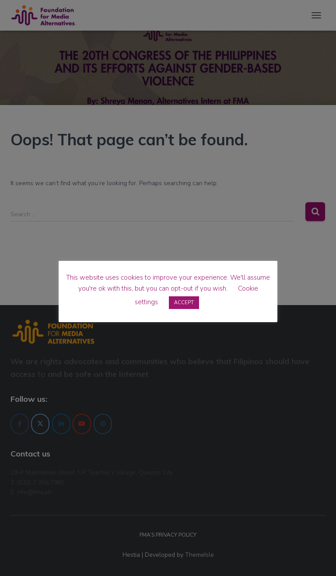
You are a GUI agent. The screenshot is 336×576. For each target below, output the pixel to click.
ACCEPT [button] (184, 302)
